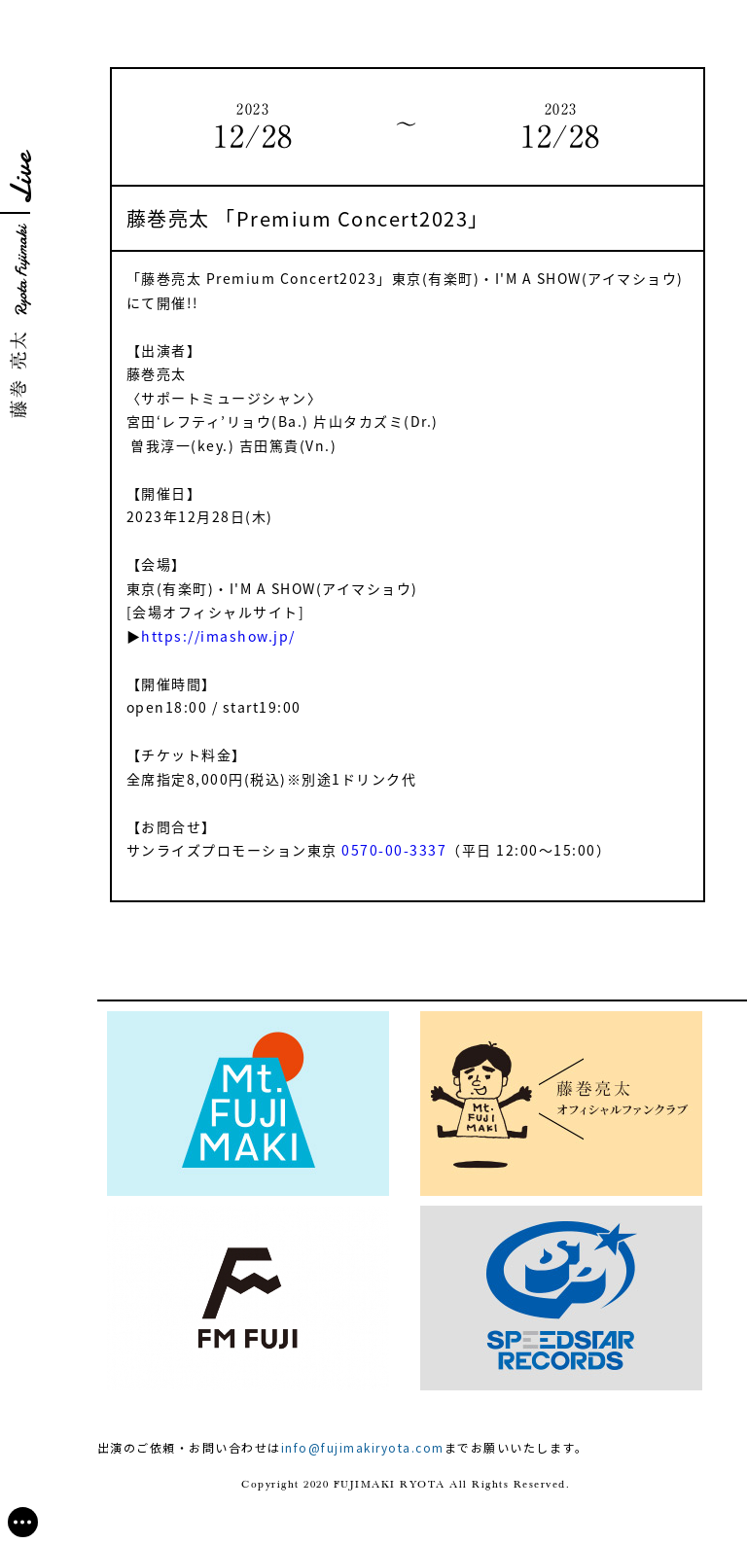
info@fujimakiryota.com (363, 1447)
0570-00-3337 (393, 850)
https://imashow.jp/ (218, 636)
